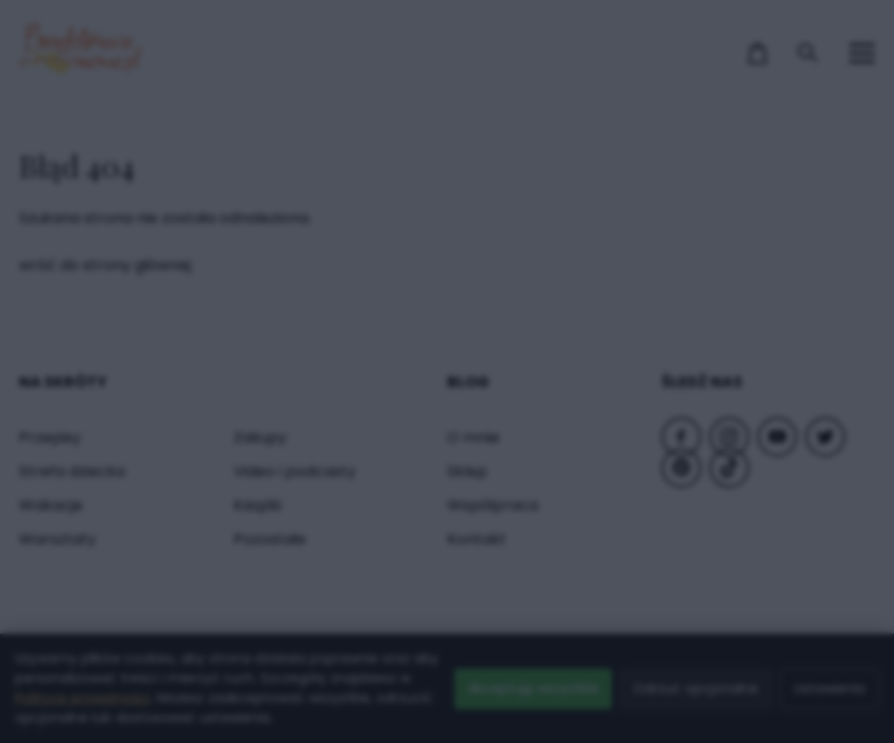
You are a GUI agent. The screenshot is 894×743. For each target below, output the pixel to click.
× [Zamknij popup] (739, 55)
